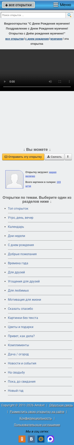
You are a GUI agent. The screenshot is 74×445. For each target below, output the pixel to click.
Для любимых (18, 290)
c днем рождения (37, 38)
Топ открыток (18, 208)
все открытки (18, 5)
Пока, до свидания (22, 381)
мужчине (56, 38)
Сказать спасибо (20, 309)
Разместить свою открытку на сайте (37, 412)
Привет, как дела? (21, 336)
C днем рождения (21, 245)
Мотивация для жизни (24, 299)
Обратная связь (61, 405)
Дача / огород (18, 354)
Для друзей (16, 272)
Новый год (15, 391)
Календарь (16, 227)
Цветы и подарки (20, 327)
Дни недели (16, 236)
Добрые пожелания (22, 254)
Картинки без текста (23, 318)
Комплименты (18, 345)
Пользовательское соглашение (37, 425)
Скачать (54, 156)
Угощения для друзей (24, 281)
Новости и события (22, 363)
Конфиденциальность (36, 418)
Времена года (18, 263)
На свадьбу (16, 372)
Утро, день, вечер (20, 218)
